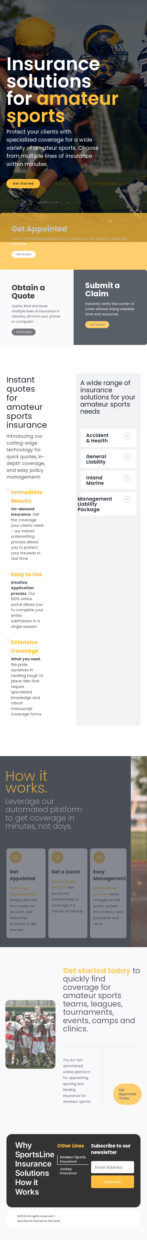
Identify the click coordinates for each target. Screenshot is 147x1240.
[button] (108, 438)
